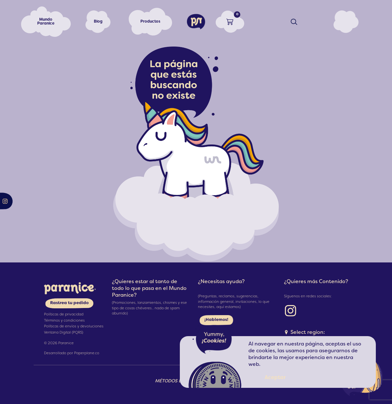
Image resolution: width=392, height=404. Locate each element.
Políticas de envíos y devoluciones (73, 326)
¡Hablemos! (216, 320)
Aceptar (275, 377)
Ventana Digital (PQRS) (63, 332)
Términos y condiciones (64, 320)
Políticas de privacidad (63, 314)
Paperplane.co (86, 353)
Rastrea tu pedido (69, 303)
